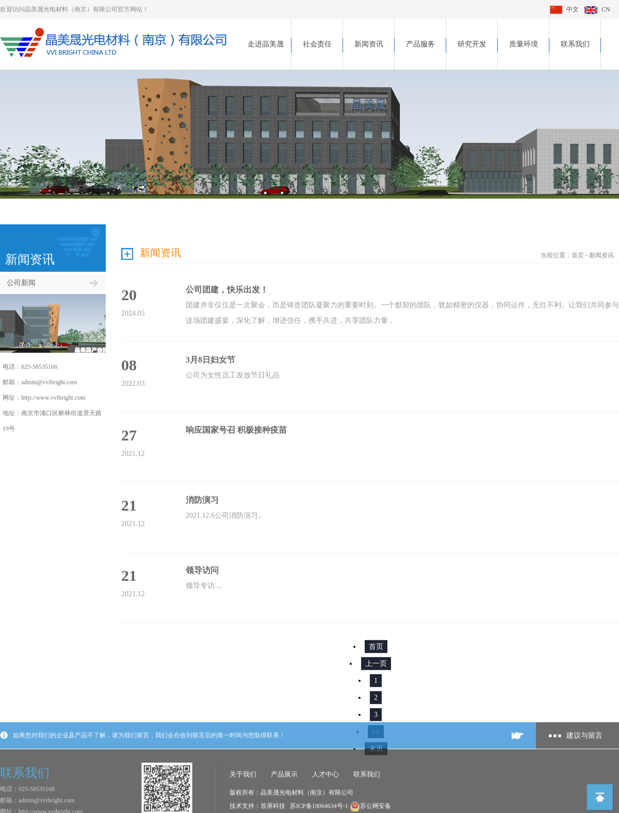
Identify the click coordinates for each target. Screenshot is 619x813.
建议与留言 (584, 764)
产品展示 (284, 802)
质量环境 (523, 44)
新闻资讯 (368, 44)
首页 (578, 245)
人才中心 (325, 802)
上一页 (376, 653)
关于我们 (243, 802)
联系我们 (575, 44)
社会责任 (317, 44)
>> (376, 721)
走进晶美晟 (266, 44)
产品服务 (420, 44)
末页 (376, 738)
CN (597, 9)
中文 (564, 9)
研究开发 (472, 44)
